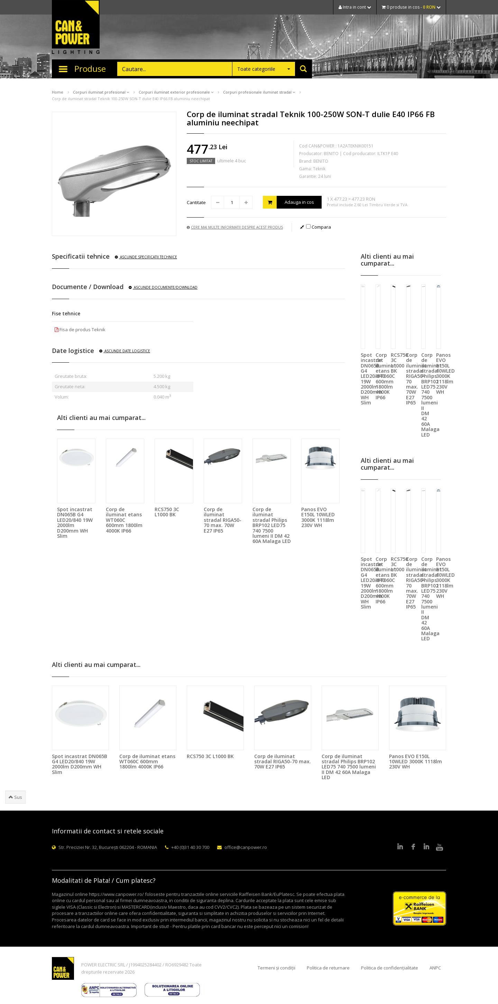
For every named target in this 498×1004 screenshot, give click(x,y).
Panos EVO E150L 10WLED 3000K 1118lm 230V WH (318, 517)
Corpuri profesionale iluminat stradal (259, 92)
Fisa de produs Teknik (80, 329)
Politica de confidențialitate (389, 968)
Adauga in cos (288, 202)
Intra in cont (355, 7)
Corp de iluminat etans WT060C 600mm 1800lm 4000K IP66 (124, 520)
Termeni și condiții (276, 968)
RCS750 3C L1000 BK (167, 512)
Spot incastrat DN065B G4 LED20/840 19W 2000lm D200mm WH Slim (75, 522)
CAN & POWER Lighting (76, 27)
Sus (15, 797)
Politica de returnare (328, 968)
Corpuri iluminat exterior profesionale (176, 92)
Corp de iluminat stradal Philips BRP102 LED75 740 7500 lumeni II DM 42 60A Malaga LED (271, 525)
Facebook (413, 847)
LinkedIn (400, 847)
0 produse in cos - (411, 7)
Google (426, 847)
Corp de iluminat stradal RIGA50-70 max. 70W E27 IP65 (222, 520)
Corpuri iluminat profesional (101, 92)
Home (57, 92)
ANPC (435, 968)
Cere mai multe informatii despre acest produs (235, 227)
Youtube (439, 847)
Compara (318, 227)
